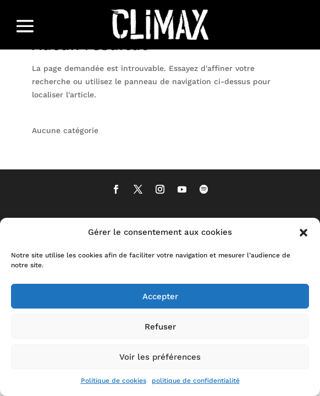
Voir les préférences (160, 357)
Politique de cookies (113, 380)
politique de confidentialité (196, 380)
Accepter (160, 296)
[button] (303, 232)
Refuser (160, 327)
